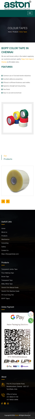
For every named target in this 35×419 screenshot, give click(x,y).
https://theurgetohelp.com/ (10, 254)
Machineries (5, 239)
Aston (17, 415)
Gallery (3, 247)
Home (10, 32)
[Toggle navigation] (30, 13)
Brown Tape (5, 276)
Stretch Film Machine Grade (10, 291)
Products (15, 32)
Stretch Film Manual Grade (9, 287)
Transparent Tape (7, 280)
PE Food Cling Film (7, 295)
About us (4, 232)
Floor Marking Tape (7, 273)
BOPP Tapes (5, 298)
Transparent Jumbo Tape (9, 269)
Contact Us (4, 250)
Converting (4, 243)
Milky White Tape (7, 284)
